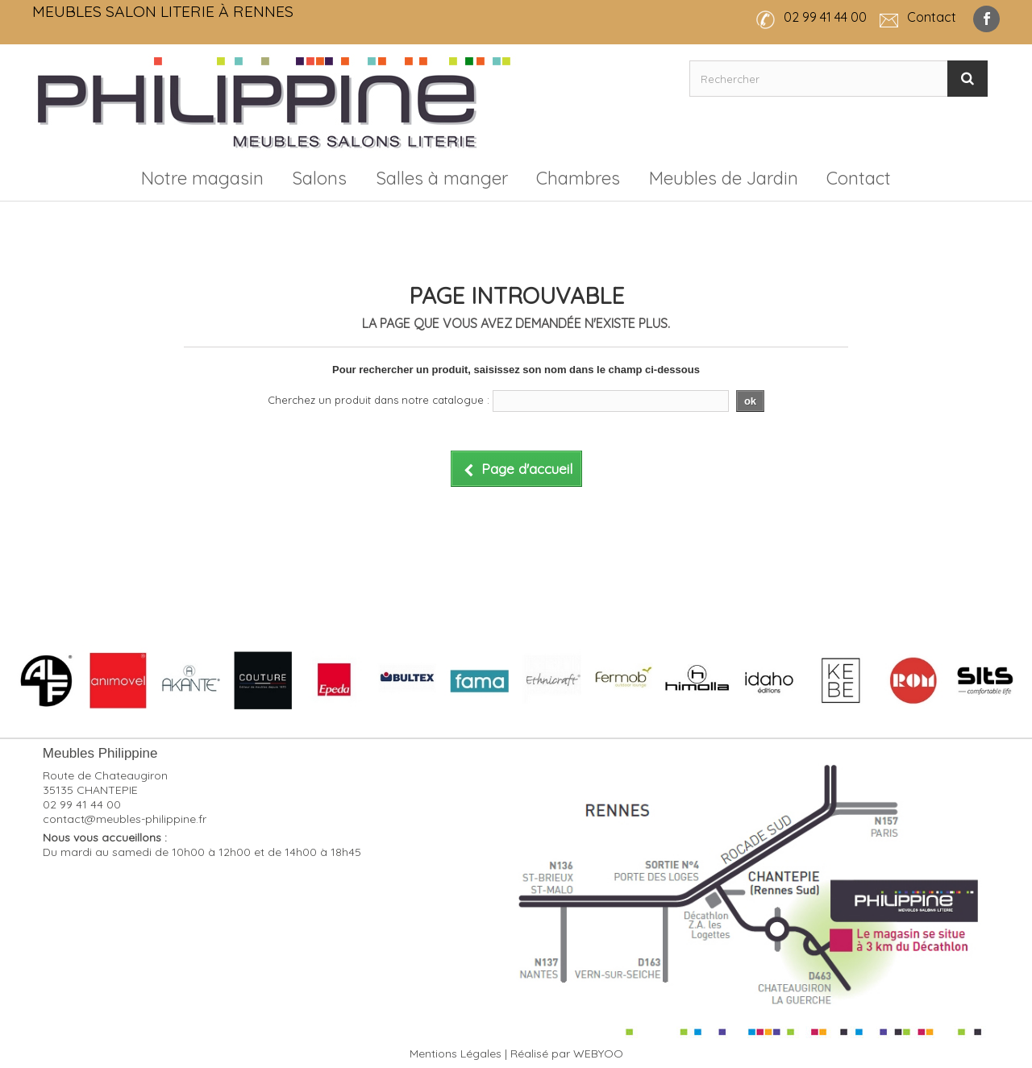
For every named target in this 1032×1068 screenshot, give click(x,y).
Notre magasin (202, 178)
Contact (858, 178)
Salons (319, 178)
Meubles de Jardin (723, 178)
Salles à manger (442, 178)
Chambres (578, 178)
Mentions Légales (455, 1053)
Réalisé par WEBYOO (566, 1053)
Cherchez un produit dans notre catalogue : (378, 399)
